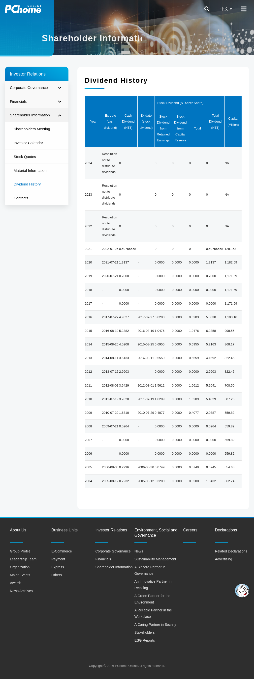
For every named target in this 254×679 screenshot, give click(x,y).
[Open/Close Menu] (243, 9)
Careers (190, 530)
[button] (242, 591)
